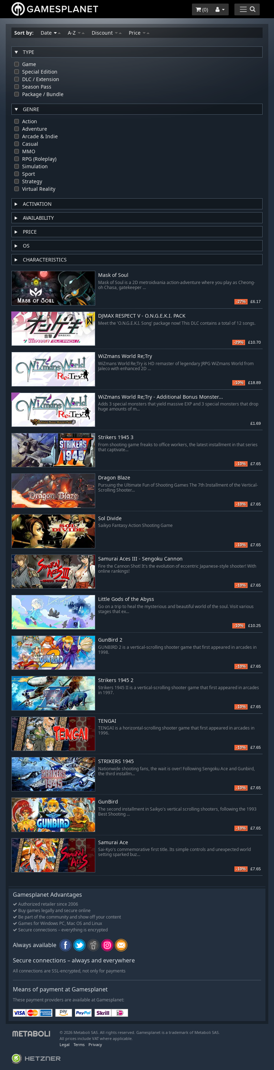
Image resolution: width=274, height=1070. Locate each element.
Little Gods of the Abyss (126, 599)
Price (139, 32)
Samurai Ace (113, 843)
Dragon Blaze (114, 478)
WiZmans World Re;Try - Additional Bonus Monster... (160, 397)
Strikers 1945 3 (115, 437)
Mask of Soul (113, 275)
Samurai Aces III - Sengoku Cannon (140, 559)
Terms (79, 1044)
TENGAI (107, 721)
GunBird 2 (110, 640)
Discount (107, 32)
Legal (65, 1044)
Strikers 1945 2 (115, 680)
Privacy (95, 1044)
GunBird (108, 802)
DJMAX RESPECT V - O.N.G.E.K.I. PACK (142, 316)
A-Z (76, 32)
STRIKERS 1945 (116, 761)
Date (51, 32)
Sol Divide (110, 519)
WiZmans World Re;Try (125, 356)
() (202, 9)
